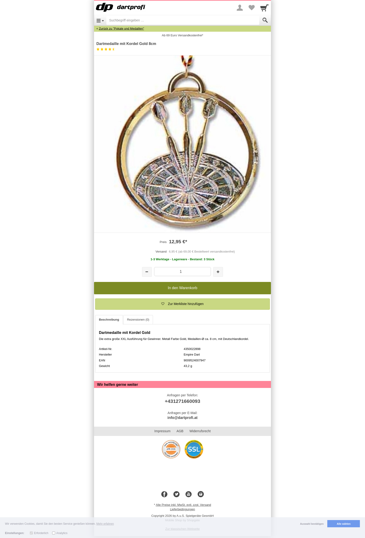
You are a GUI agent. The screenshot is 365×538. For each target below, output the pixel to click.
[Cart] (264, 7)
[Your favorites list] (251, 7)
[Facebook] (164, 494)
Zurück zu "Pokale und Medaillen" (121, 28)
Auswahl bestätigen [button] (312, 523)
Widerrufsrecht (200, 431)
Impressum (162, 431)
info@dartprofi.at (182, 418)
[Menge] (182, 271)
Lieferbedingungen (182, 509)
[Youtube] (188, 494)
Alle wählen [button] (344, 523)
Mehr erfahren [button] (105, 523)
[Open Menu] (100, 20)
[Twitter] (176, 494)
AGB (179, 431)
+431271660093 (182, 401)
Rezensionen (138, 319)
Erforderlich (41, 533)
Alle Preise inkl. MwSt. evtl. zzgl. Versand (183, 505)
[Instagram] (201, 494)
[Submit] (265, 20)
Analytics (62, 533)
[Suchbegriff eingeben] (182, 20)
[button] (182, 304)
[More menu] (239, 7)
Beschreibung (109, 319)
